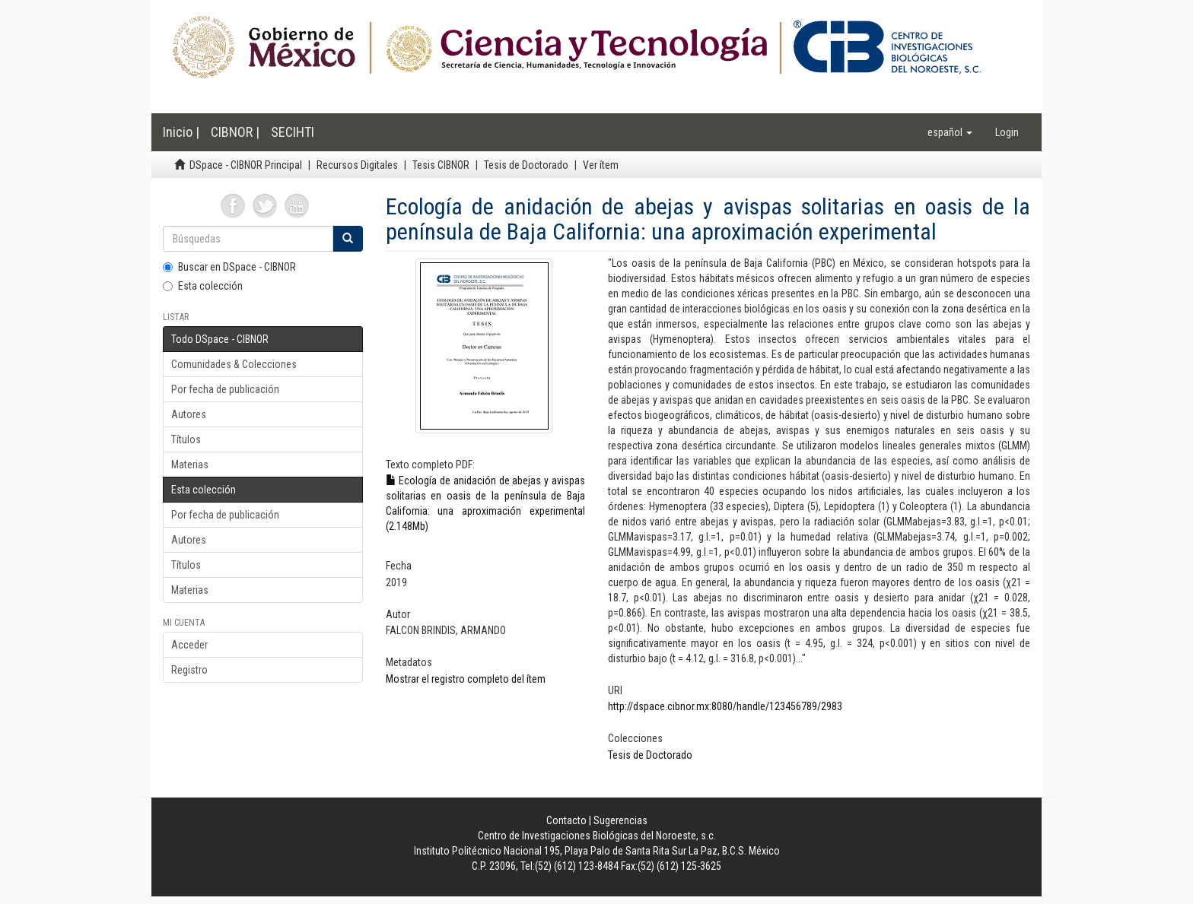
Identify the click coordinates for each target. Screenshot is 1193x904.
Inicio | (181, 132)
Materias (189, 464)
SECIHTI (292, 132)
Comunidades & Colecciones (234, 364)
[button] (950, 132)
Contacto (566, 820)
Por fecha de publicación (225, 389)
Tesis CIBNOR (440, 165)
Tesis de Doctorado (526, 165)
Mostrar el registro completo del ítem (466, 679)
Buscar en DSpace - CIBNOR (229, 267)
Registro (189, 670)
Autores (188, 414)
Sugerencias (620, 820)
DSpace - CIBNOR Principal (245, 165)
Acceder (189, 645)
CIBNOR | (235, 132)
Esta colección (203, 286)
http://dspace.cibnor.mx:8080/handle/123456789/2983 (725, 706)
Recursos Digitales (357, 165)
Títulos (186, 439)
